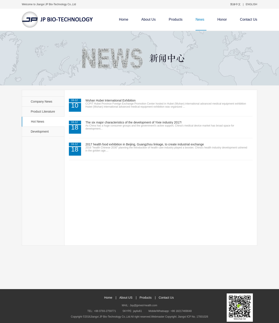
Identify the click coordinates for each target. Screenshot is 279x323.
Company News (41, 101)
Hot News (37, 121)
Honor (222, 19)
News (200, 19)
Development (40, 131)
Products (175, 19)
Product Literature (43, 111)
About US (126, 297)
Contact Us (248, 19)
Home (123, 19)
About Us (148, 19)
